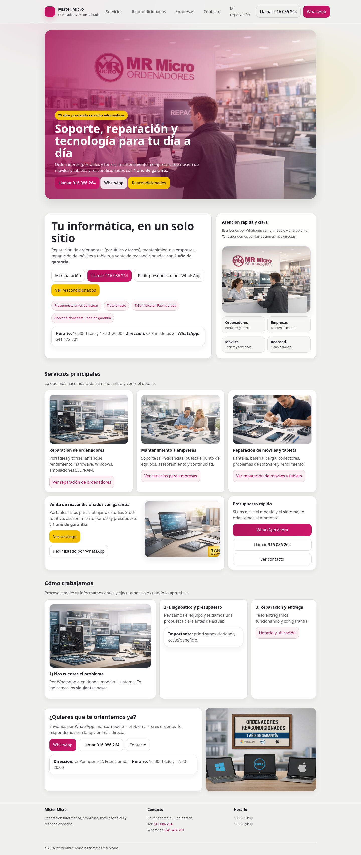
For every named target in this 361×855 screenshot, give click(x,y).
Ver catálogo (65, 536)
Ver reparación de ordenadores (82, 482)
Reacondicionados (149, 11)
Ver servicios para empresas (170, 476)
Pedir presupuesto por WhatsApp (169, 275)
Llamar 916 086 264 (278, 11)
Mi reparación (240, 11)
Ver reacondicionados (75, 290)
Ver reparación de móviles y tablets (269, 476)
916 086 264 (163, 824)
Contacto (212, 11)
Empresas (185, 11)
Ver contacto (272, 559)
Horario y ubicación (277, 633)
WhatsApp (316, 11)
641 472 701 (175, 830)
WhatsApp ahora (272, 530)
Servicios (114, 11)
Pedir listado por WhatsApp (79, 551)
